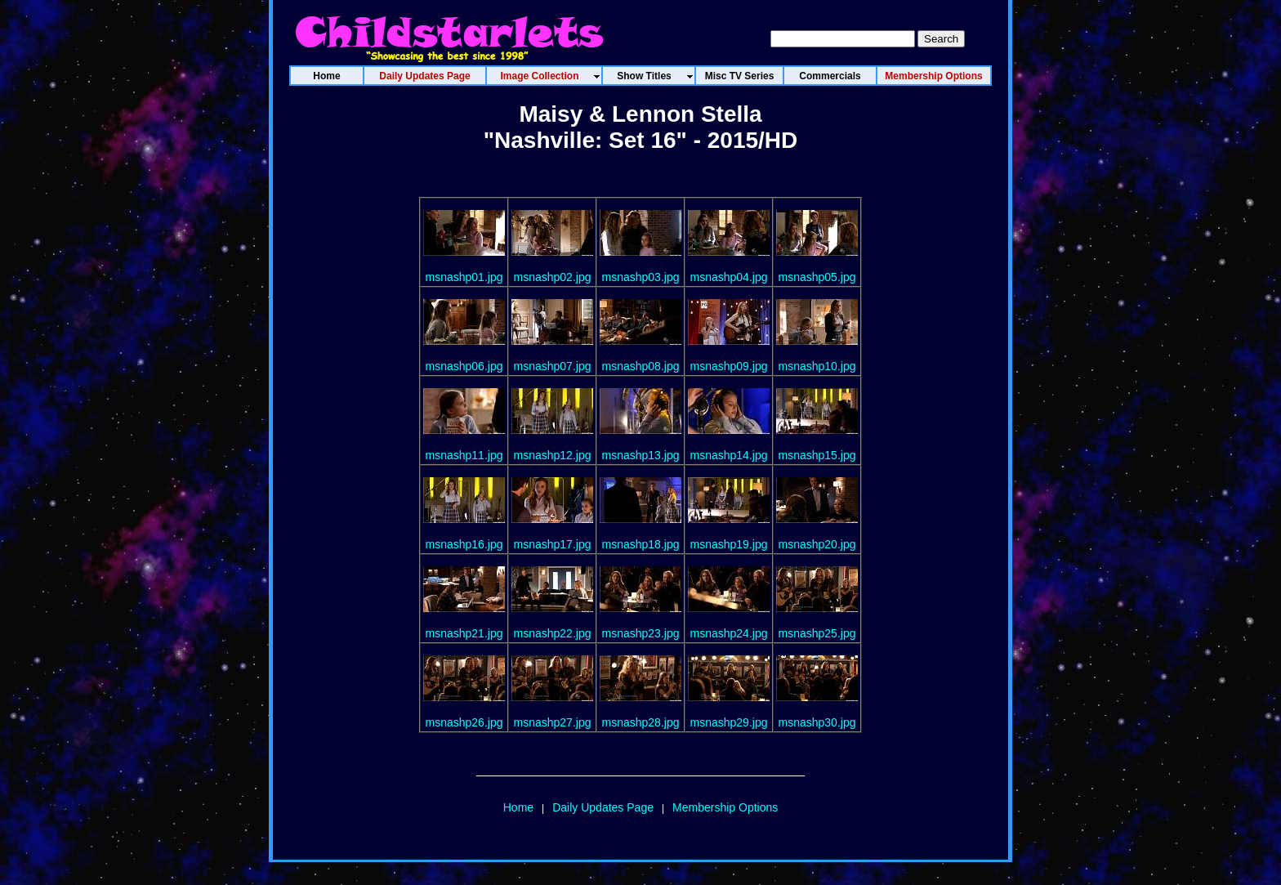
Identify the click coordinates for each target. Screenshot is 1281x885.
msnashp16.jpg (464, 544)
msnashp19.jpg (729, 544)
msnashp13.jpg (641, 455)
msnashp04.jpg (729, 277)
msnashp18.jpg (641, 544)
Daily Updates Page (603, 807)
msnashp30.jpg (817, 722)
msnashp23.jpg (641, 633)
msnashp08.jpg (641, 366)
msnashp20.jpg (817, 544)
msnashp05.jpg (817, 277)
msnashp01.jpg (464, 277)
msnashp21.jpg (464, 633)
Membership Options (725, 807)
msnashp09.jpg (729, 366)
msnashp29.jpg (729, 722)
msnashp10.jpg (817, 366)
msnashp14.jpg (729, 455)
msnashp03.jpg (641, 277)
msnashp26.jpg (464, 722)
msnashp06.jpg (464, 366)
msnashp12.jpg (552, 455)
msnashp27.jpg (552, 722)
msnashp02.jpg (552, 277)
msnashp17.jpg (552, 544)
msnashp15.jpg (817, 455)
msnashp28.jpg (641, 722)
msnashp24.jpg (729, 633)
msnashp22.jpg (552, 633)
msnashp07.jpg (552, 366)
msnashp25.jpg (817, 633)
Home (518, 807)
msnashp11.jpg (464, 455)
